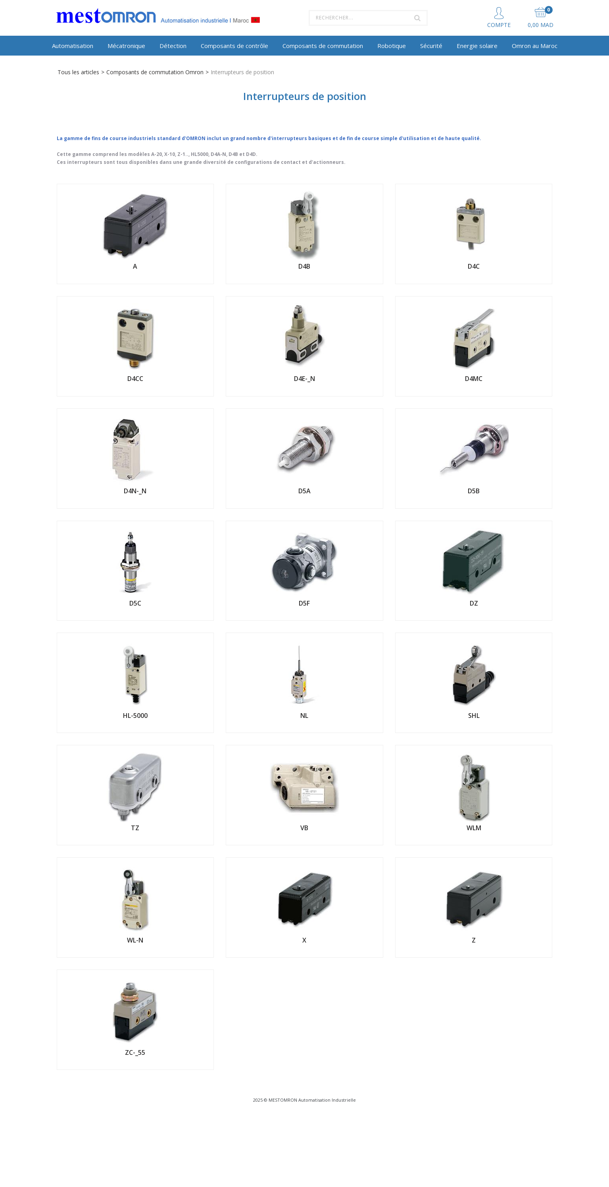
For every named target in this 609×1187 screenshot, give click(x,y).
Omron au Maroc (534, 46)
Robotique (391, 46)
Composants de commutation (322, 46)
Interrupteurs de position (242, 72)
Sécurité (431, 46)
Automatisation (72, 46)
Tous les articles (78, 72)
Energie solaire (477, 46)
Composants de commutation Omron (155, 72)
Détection (172, 46)
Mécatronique (126, 46)
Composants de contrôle (234, 46)
